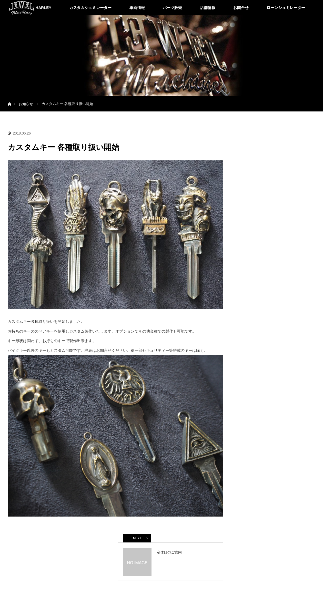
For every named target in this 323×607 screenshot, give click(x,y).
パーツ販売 (172, 7)
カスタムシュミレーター (90, 7)
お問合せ (241, 7)
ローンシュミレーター (286, 7)
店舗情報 (207, 7)
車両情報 (137, 7)
